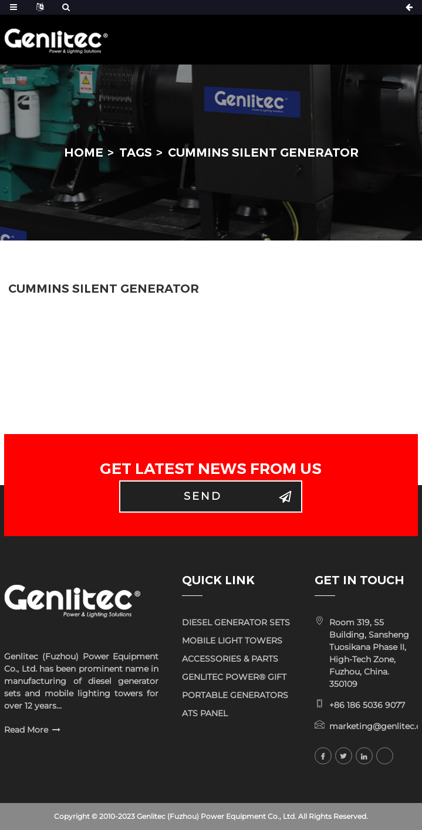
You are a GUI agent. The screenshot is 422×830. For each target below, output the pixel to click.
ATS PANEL (205, 713)
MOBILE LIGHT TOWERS (232, 640)
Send (203, 496)
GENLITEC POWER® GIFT (234, 677)
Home (83, 152)
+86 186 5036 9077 (367, 705)
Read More (26, 729)
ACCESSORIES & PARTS (230, 658)
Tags (135, 152)
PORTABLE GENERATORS (235, 695)
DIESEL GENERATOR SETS (236, 622)
